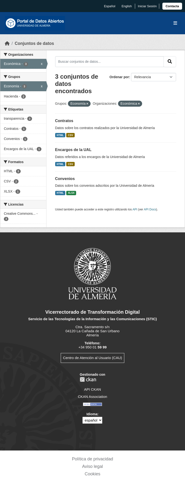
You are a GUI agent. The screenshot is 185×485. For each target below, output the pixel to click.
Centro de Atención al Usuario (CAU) (92, 358)
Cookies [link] (92, 473)
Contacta (172, 6)
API (134, 209)
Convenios (65, 179)
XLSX (71, 192)
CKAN (88, 379)
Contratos (64, 121)
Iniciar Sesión (147, 6)
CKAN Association (92, 397)
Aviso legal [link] (92, 466)
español (109, 6)
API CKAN (92, 389)
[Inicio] (7, 43)
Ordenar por (119, 77)
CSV (70, 135)
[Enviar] (170, 61)
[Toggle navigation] (175, 23)
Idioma (91, 414)
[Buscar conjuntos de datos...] (109, 61)
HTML (60, 135)
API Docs (150, 209)
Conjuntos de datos (34, 43)
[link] (172, 6)
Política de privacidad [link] (92, 459)
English (127, 6)
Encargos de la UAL (73, 150)
